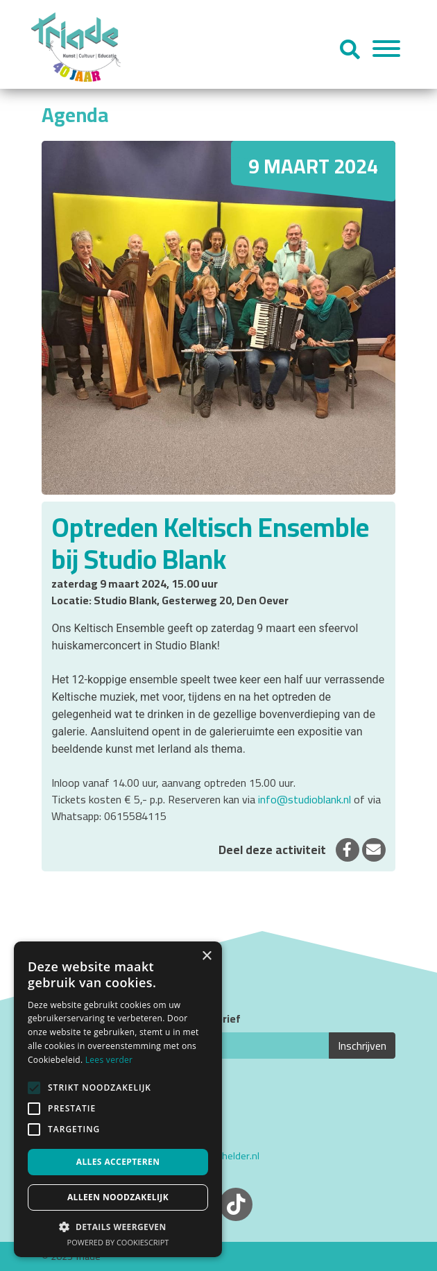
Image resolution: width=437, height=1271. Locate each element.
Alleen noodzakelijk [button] (118, 1197)
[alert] (118, 1099)
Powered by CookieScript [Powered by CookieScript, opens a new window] (118, 1242)
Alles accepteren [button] (118, 1162)
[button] (118, 1227)
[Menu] (386, 50)
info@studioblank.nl (304, 799)
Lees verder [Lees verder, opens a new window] (109, 1060)
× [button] (206, 956)
